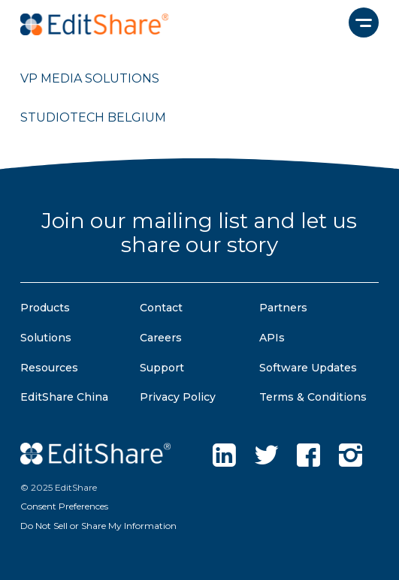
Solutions (45, 337)
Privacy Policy (178, 397)
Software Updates (308, 367)
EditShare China (64, 397)
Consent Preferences (64, 506)
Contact (161, 307)
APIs (272, 337)
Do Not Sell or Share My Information (98, 525)
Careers (161, 337)
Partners (283, 307)
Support (162, 367)
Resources (49, 367)
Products (45, 307)
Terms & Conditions (313, 397)
